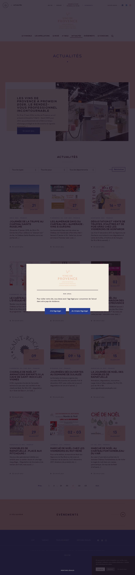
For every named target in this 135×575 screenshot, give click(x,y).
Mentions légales (67, 570)
